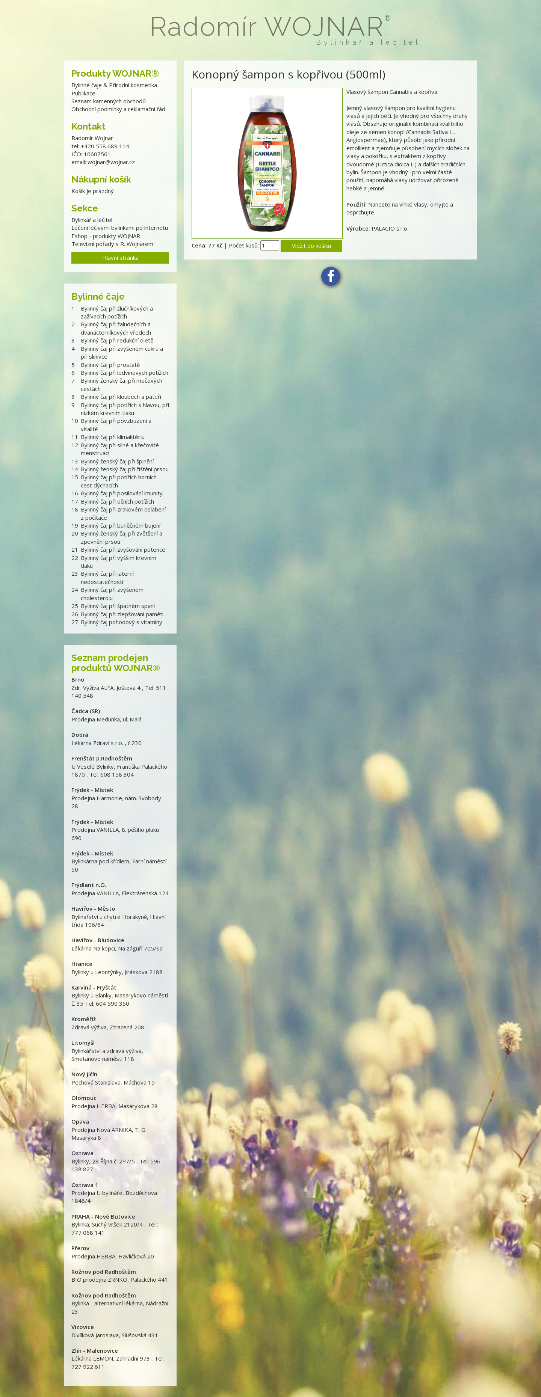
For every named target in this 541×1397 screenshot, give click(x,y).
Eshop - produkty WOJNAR (105, 236)
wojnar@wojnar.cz (111, 162)
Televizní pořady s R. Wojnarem (112, 243)
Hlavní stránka (120, 257)
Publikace (83, 93)
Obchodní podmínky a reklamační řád (118, 109)
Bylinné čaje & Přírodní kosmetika (114, 85)
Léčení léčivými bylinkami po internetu (119, 227)
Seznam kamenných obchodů (108, 101)
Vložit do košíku (311, 245)
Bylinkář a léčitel (91, 219)
